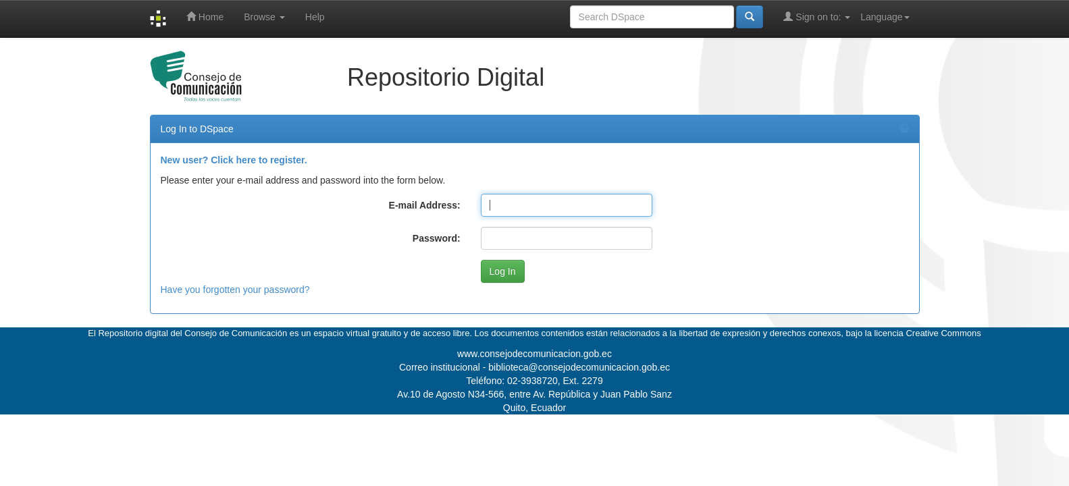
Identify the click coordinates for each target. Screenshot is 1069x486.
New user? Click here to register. (234, 160)
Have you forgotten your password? (235, 289)
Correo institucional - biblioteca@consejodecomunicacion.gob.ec (534, 367)
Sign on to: (816, 16)
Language (884, 16)
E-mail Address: (425, 205)
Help (315, 16)
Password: (437, 238)
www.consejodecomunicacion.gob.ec (534, 353)
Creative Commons (943, 333)
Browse (264, 16)
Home (205, 16)
